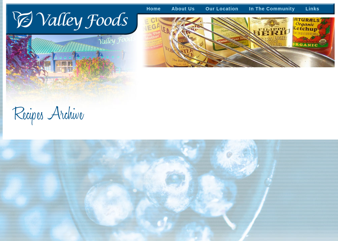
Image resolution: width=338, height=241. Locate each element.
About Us (183, 8)
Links (312, 8)
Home (154, 8)
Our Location (222, 8)
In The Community (272, 8)
